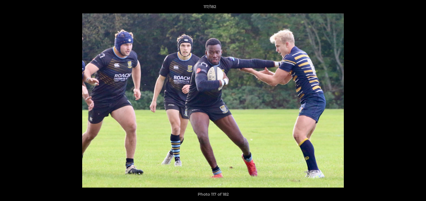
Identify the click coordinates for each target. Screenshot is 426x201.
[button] (402, 8)
